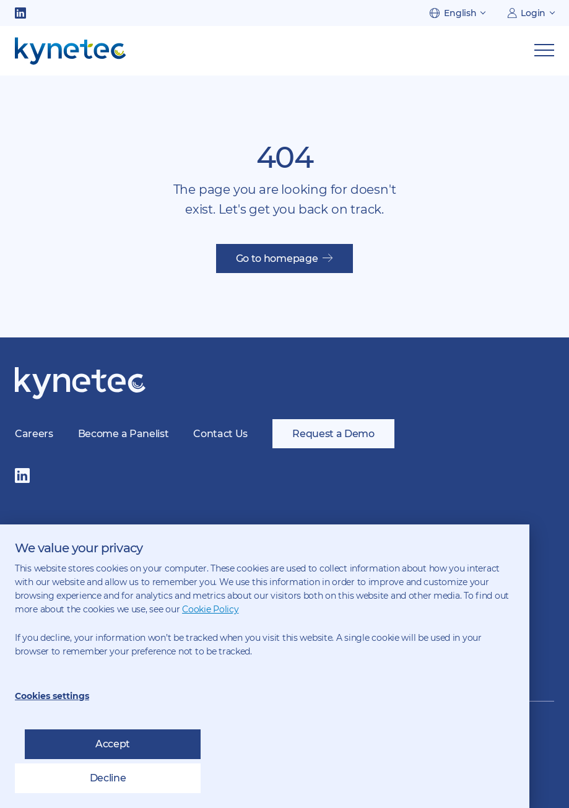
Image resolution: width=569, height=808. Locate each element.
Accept (112, 744)
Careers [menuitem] (34, 434)
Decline (108, 778)
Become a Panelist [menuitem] (123, 434)
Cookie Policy (210, 609)
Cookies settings (52, 696)
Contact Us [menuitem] (220, 434)
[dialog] (264, 666)
